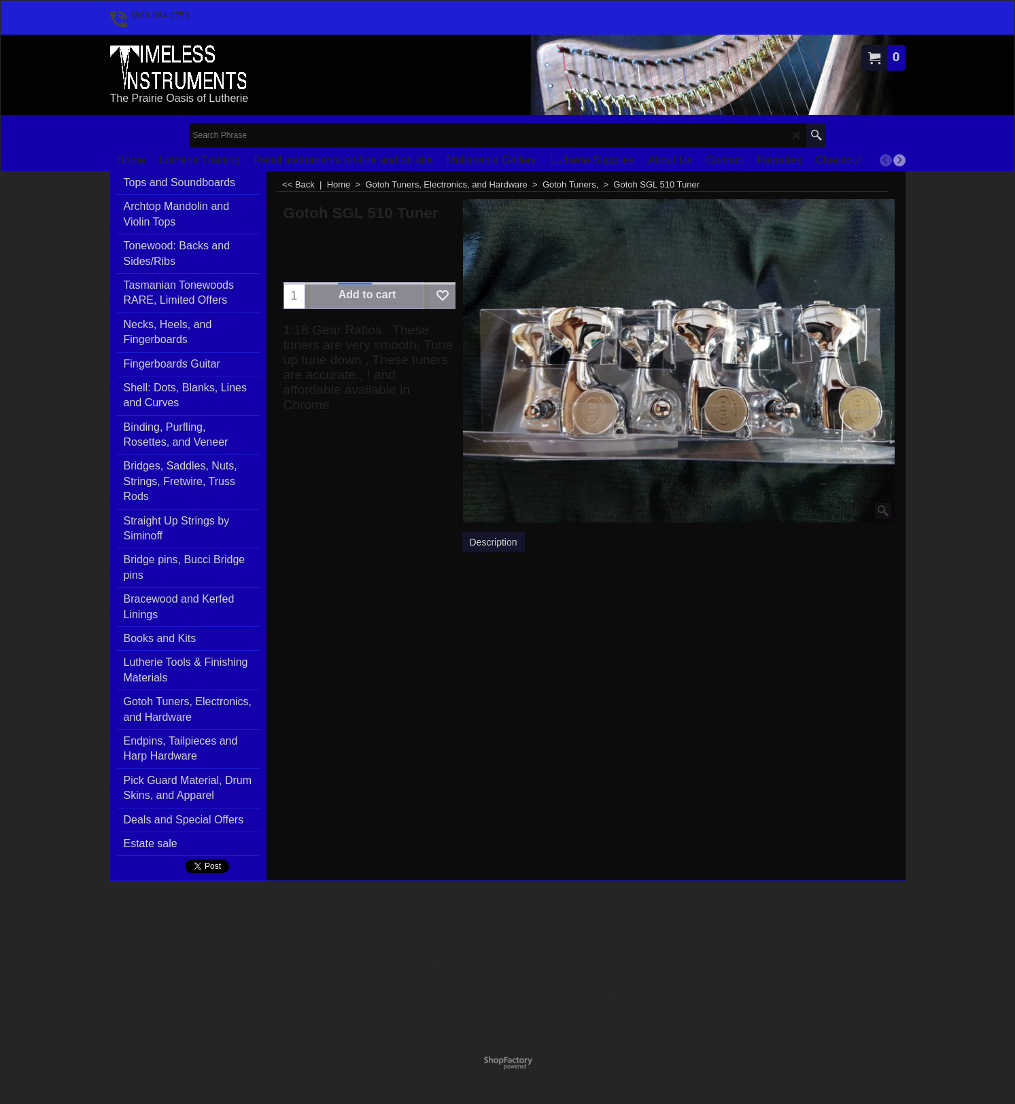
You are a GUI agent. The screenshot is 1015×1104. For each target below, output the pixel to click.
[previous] (886, 160)
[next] (899, 160)
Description (493, 542)
